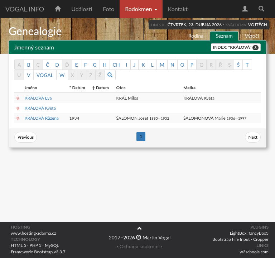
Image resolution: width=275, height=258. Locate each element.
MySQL (52, 245)
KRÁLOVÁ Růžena (42, 118)
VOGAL (45, 75)
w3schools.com (254, 251)
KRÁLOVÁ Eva (38, 98)
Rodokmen (141, 8)
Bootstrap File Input (231, 239)
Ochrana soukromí (140, 246)
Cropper (261, 239)
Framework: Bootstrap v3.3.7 (38, 251)
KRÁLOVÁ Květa (40, 108)
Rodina (195, 36)
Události (81, 8)
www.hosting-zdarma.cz (33, 233)
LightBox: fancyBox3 (249, 233)
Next (252, 137)
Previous (26, 137)
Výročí (252, 36)
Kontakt (178, 8)
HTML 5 (18, 245)
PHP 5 (36, 245)
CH (116, 65)
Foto (108, 8)
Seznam (224, 36)
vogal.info (24, 9)
